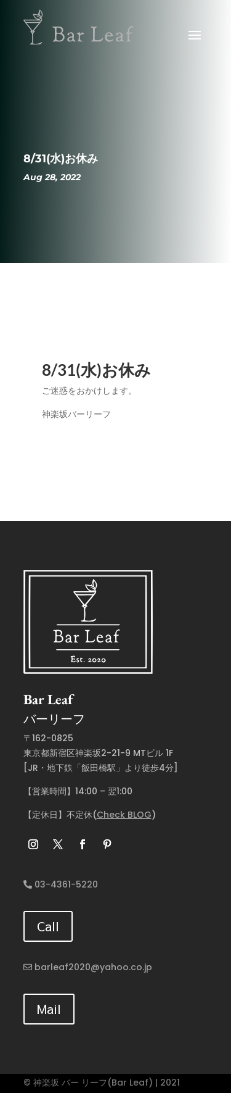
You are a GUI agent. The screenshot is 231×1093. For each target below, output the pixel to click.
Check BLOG (124, 814)
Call (48, 926)
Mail (49, 1008)
